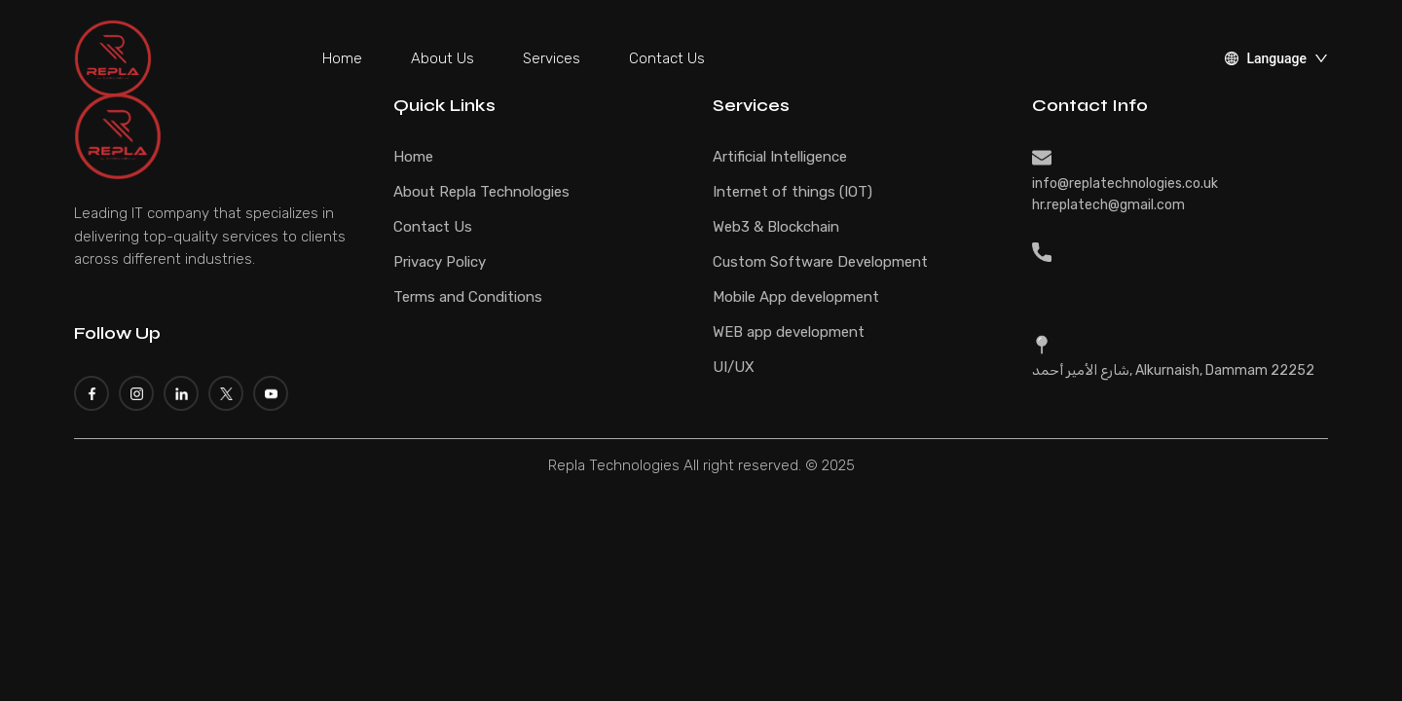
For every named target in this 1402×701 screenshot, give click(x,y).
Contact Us (667, 58)
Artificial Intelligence (780, 157)
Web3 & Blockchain (776, 227)
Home (342, 58)
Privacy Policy (439, 262)
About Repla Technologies (481, 192)
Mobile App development (796, 297)
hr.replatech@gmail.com (1108, 205)
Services (551, 58)
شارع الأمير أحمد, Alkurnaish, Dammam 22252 (1173, 370)
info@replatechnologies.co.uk (1125, 183)
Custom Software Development (820, 262)
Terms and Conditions (467, 297)
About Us (442, 58)
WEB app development (789, 332)
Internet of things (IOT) (792, 192)
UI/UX (734, 367)
